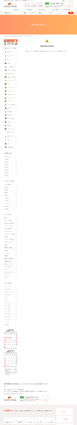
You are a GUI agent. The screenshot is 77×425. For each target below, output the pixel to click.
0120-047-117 (57, 3)
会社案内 (63, 0)
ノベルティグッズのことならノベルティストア (13, 35)
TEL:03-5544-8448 (55, 5)
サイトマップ (70, 0)
